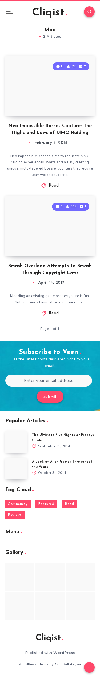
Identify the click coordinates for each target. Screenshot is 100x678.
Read (54, 186)
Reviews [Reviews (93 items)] (15, 515)
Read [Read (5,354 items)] (69, 504)
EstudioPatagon (67, 664)
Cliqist (49, 12)
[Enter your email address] (48, 381)
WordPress (64, 652)
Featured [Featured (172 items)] (46, 504)
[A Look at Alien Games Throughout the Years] (16, 468)
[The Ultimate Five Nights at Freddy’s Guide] (16, 442)
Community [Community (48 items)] (18, 504)
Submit (50, 397)
